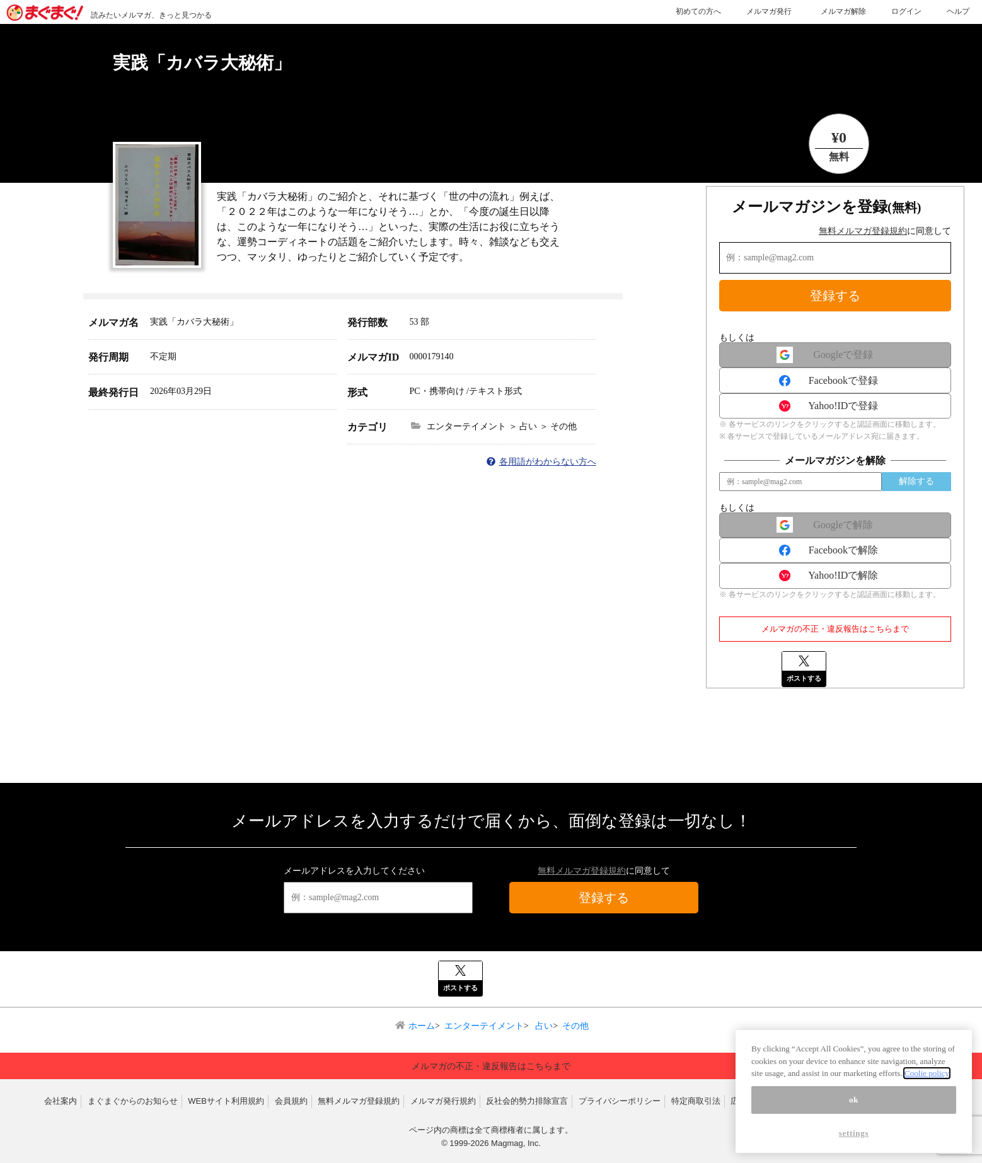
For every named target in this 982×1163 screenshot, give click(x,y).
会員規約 (291, 1101)
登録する (835, 296)
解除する (916, 481)
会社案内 (60, 1101)
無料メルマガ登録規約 (863, 231)
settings (854, 1133)
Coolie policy (926, 1073)
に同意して (885, 231)
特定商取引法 (695, 1101)
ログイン (906, 11)
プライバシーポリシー (620, 1101)
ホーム (421, 1026)
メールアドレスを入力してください (354, 871)
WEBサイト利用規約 (226, 1101)
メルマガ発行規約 (443, 1101)
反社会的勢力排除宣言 (527, 1101)
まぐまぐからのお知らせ (133, 1101)
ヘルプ (958, 11)
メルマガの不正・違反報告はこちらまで (835, 629)
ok (853, 1099)
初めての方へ (698, 11)
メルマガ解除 (843, 11)
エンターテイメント (484, 1026)
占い (543, 1026)
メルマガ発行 (769, 11)
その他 (575, 1026)
